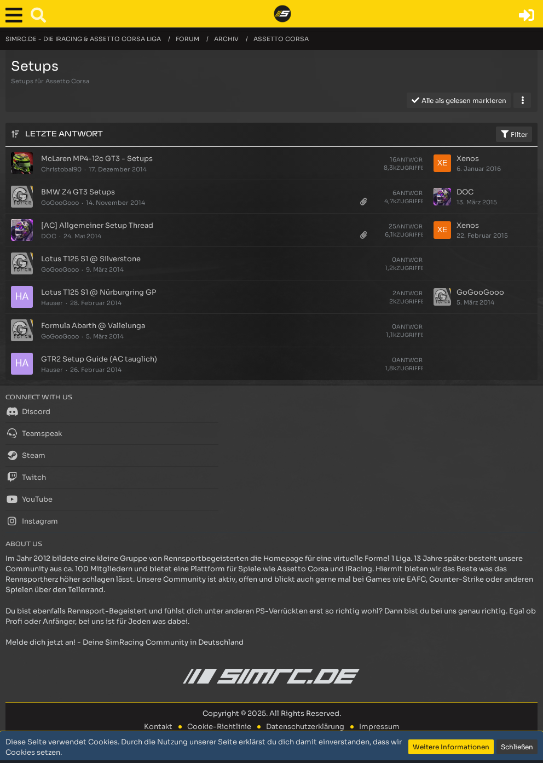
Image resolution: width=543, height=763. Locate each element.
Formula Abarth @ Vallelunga (93, 325)
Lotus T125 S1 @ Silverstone (91, 258)
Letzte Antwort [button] (64, 133)
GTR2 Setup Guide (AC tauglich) (99, 359)
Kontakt (158, 726)
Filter (514, 134)
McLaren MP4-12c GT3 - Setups (97, 158)
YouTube (29, 499)
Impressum (379, 726)
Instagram (31, 520)
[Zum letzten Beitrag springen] (442, 163)
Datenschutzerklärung (305, 726)
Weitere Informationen (451, 747)
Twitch (25, 477)
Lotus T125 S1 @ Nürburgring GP (98, 292)
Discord (27, 411)
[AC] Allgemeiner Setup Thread (97, 225)
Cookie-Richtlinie (219, 726)
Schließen (517, 747)
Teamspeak (33, 433)
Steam (25, 455)
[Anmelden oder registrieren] (527, 15)
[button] (16, 15)
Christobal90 (61, 169)
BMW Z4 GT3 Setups (78, 192)
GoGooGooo (60, 202)
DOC (465, 192)
